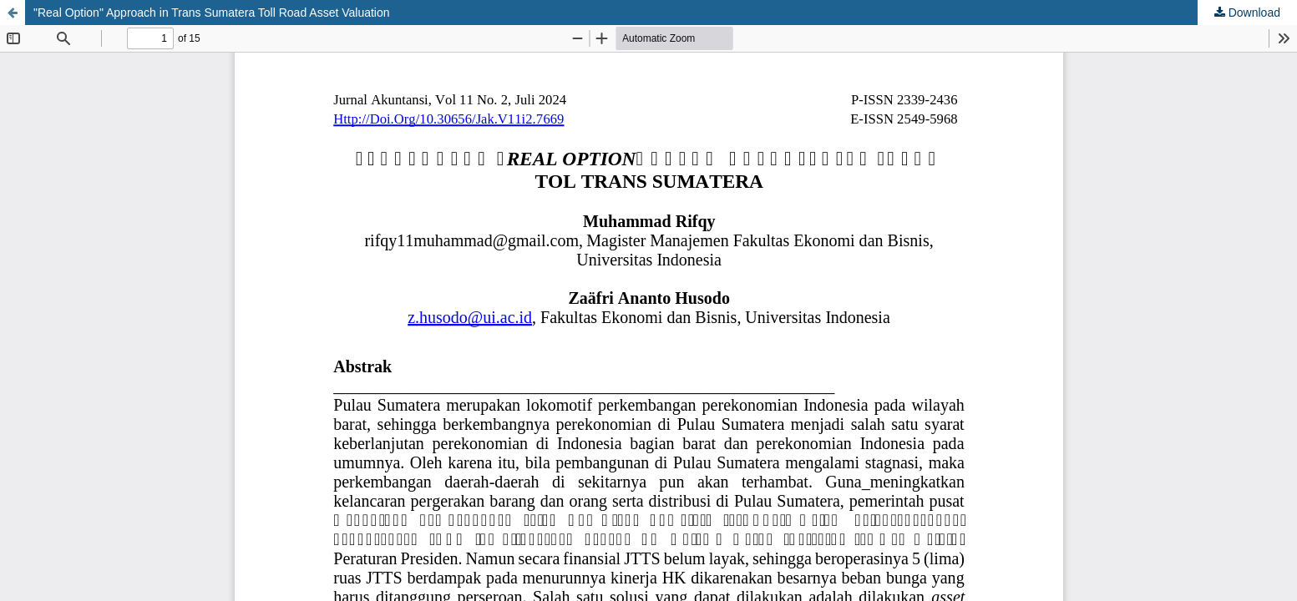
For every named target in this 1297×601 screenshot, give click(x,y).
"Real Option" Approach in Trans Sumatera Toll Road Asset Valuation (211, 12)
